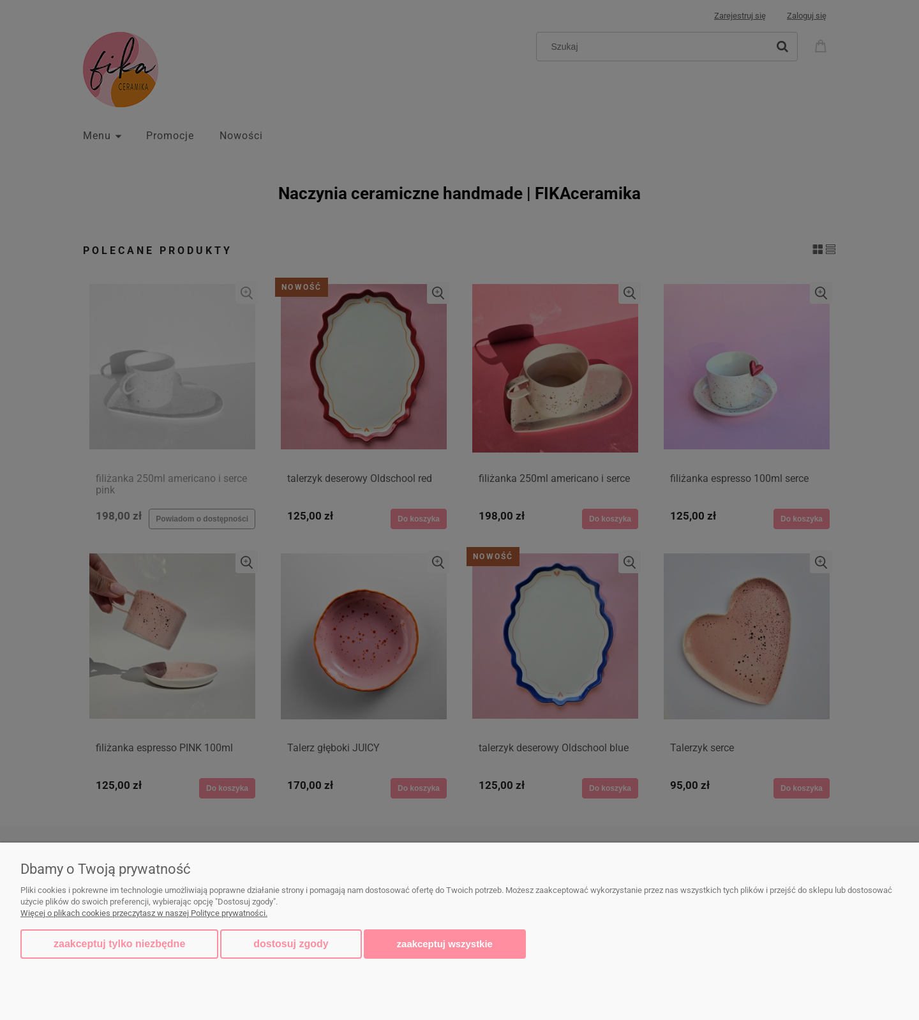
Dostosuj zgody (290, 943)
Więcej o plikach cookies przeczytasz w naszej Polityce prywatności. (143, 913)
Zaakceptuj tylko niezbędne (119, 943)
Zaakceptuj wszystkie (445, 943)
